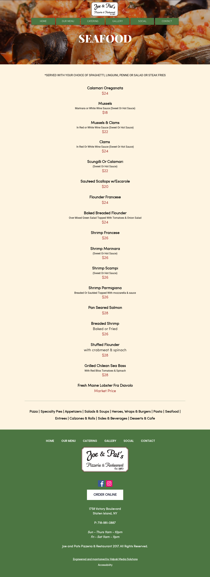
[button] (68, 21)
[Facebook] (101, 483)
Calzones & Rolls (82, 418)
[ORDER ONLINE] (105, 495)
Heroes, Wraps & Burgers (131, 411)
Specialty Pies (51, 411)
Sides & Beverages (112, 418)
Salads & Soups (96, 411)
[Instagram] (109, 483)
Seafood (172, 411)
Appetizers (73, 411)
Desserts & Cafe (142, 418)
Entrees (61, 418)
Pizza (34, 411)
